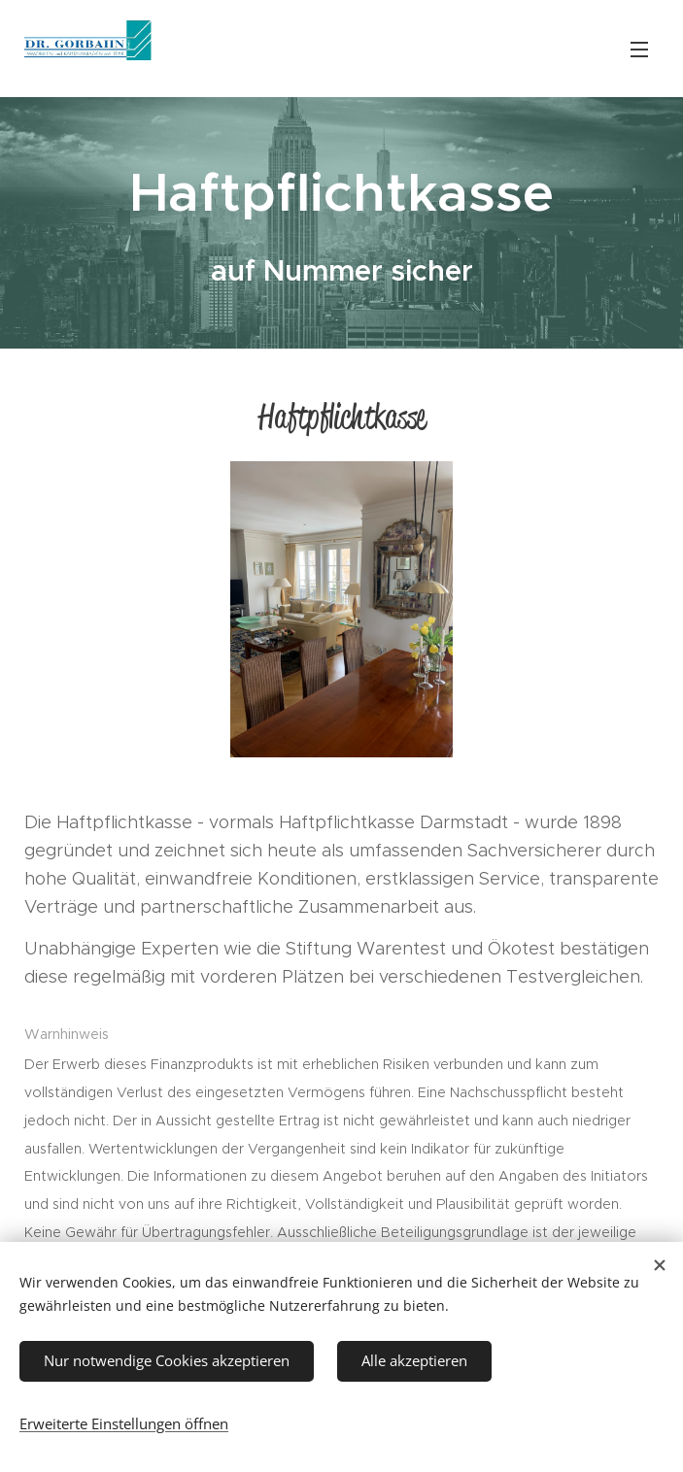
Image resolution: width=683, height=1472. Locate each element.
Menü (639, 49)
